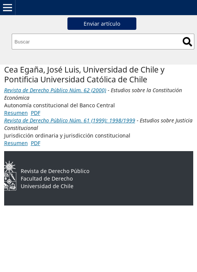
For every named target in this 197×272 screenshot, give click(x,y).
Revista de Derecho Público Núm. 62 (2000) (55, 90)
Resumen (16, 112)
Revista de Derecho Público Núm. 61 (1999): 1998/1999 (69, 120)
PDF (35, 112)
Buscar (187, 41)
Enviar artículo (102, 23)
